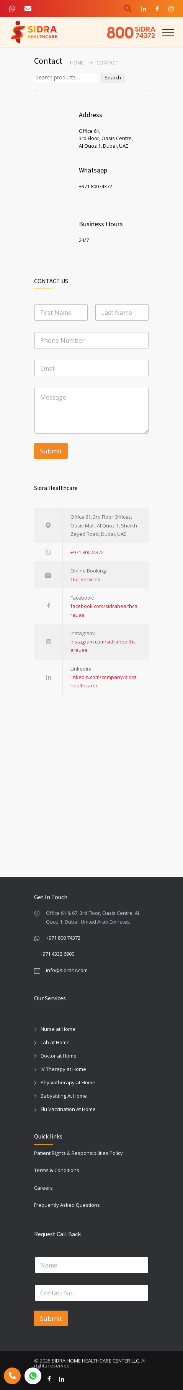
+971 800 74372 (63, 937)
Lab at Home (55, 1042)
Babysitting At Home (64, 1095)
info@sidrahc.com (67, 970)
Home (76, 63)
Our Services (85, 579)
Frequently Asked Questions (67, 1204)
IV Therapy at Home (63, 1069)
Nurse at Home (58, 1029)
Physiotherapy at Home (68, 1082)
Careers (43, 1187)
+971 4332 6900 (57, 953)
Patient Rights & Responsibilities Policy (78, 1153)
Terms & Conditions (56, 1170)
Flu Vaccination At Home (68, 1109)
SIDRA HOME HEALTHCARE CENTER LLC (95, 1360)
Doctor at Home (59, 1055)
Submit (51, 451)
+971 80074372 (87, 552)
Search (113, 77)
